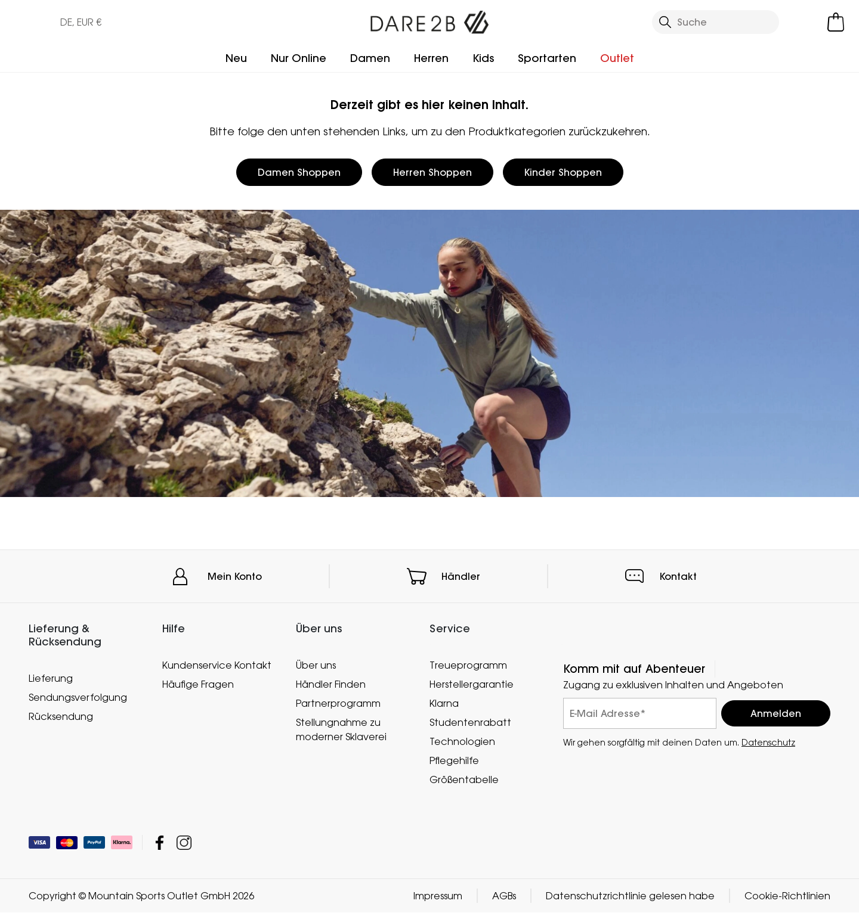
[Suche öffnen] (716, 22)
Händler (460, 576)
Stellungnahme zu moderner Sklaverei (341, 729)
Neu (236, 58)
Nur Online (298, 58)
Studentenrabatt (470, 722)
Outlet (617, 58)
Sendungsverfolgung (78, 697)
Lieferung (51, 678)
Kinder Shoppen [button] (563, 172)
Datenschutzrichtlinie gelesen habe (630, 896)
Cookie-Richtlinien (787, 896)
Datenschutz (768, 742)
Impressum (437, 896)
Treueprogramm (468, 665)
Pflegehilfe (454, 760)
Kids (483, 58)
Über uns (316, 665)
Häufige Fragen (198, 684)
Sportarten (547, 58)
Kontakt (678, 576)
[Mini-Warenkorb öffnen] (835, 22)
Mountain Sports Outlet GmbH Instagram (184, 843)
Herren (431, 58)
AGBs (504, 896)
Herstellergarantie (472, 684)
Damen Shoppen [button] (299, 172)
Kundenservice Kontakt (216, 665)
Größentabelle (464, 779)
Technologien (462, 741)
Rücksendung (61, 716)
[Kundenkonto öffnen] (805, 22)
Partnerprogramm (338, 703)
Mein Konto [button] (235, 576)
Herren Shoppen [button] (432, 172)
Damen (370, 58)
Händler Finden (331, 684)
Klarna (444, 703)
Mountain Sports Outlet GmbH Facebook (159, 843)
